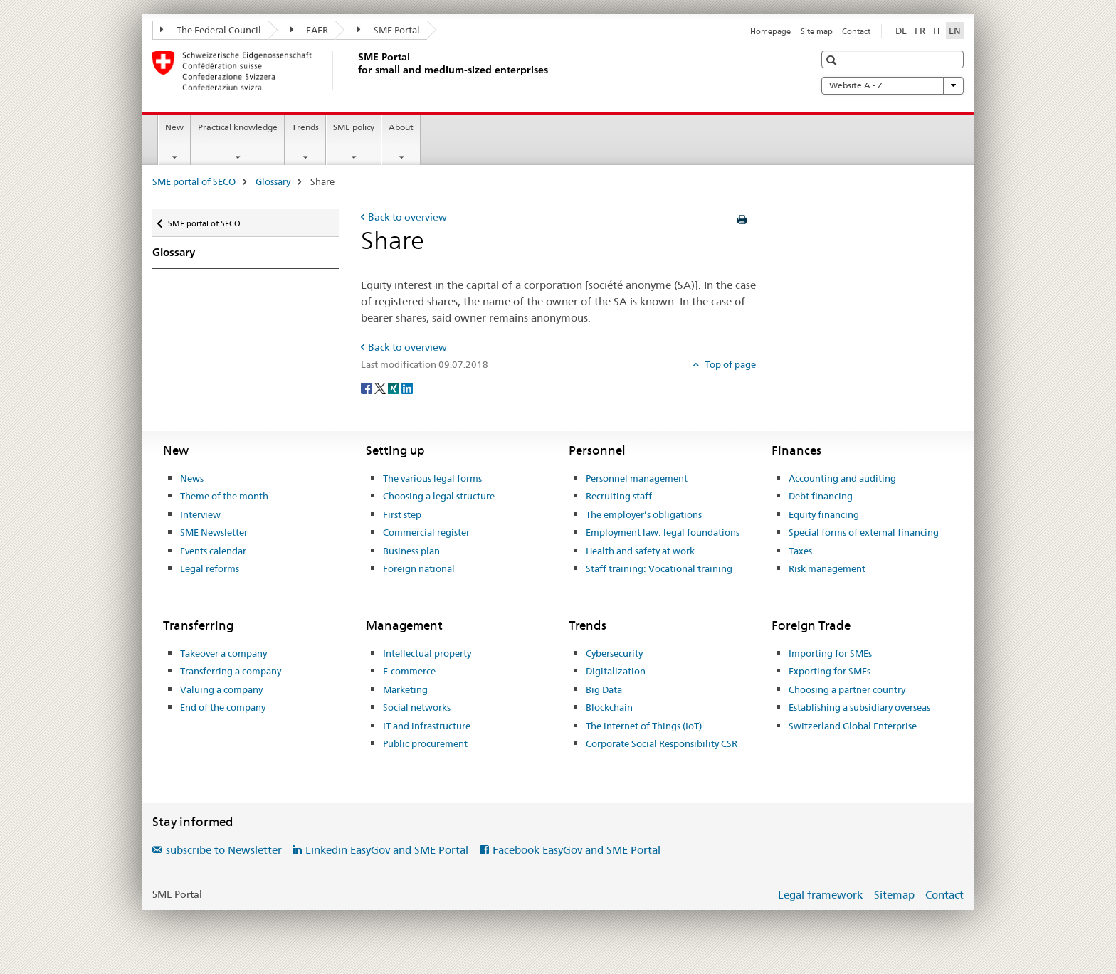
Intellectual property (427, 653)
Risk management (827, 568)
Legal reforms (209, 568)
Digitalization (616, 671)
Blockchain (609, 707)
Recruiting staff (619, 496)
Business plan (411, 550)
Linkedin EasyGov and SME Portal (386, 850)
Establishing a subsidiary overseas (859, 707)
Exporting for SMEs (829, 671)
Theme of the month (224, 496)
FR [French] (920, 30)
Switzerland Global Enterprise (853, 725)
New (174, 127)
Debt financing (821, 496)
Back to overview (407, 217)
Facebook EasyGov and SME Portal (576, 850)
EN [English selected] (955, 30)
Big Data (604, 689)
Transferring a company (230, 671)
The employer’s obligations (644, 514)
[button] (833, 60)
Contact (856, 31)
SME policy (353, 127)
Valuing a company (221, 689)
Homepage (770, 31)
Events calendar (213, 550)
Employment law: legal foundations (662, 532)
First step (402, 514)
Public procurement (425, 743)
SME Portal (388, 29)
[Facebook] (367, 387)
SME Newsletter (214, 532)
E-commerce (409, 671)
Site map (817, 31)
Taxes (800, 550)
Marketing (405, 689)
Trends (305, 127)
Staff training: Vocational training (659, 568)
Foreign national (419, 568)
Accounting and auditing (842, 478)
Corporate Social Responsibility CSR (661, 743)
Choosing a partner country (847, 689)
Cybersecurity (614, 653)
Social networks (417, 707)
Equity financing (824, 514)
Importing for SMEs (830, 653)
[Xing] (394, 387)
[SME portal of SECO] (355, 70)
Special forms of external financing (864, 532)
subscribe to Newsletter (224, 850)
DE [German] (901, 30)
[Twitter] (381, 387)
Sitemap (894, 894)
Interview (200, 514)
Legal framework (820, 894)
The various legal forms (432, 478)
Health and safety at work (640, 550)
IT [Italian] (937, 30)
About (401, 127)
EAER (309, 29)
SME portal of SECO (194, 181)
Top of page (729, 364)
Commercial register (426, 532)
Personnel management (637, 478)
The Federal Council (210, 29)
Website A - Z (892, 85)
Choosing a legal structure (439, 496)
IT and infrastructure (426, 725)
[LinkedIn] (407, 387)
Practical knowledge (238, 127)
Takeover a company (223, 653)
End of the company (222, 707)
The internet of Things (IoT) (644, 725)
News (192, 478)
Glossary (273, 181)
